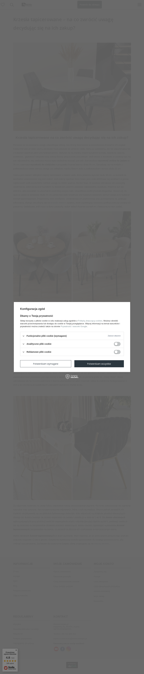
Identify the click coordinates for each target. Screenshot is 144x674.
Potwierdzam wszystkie (99, 363)
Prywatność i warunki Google (74, 326)
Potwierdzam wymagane (45, 363)
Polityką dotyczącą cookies (90, 321)
